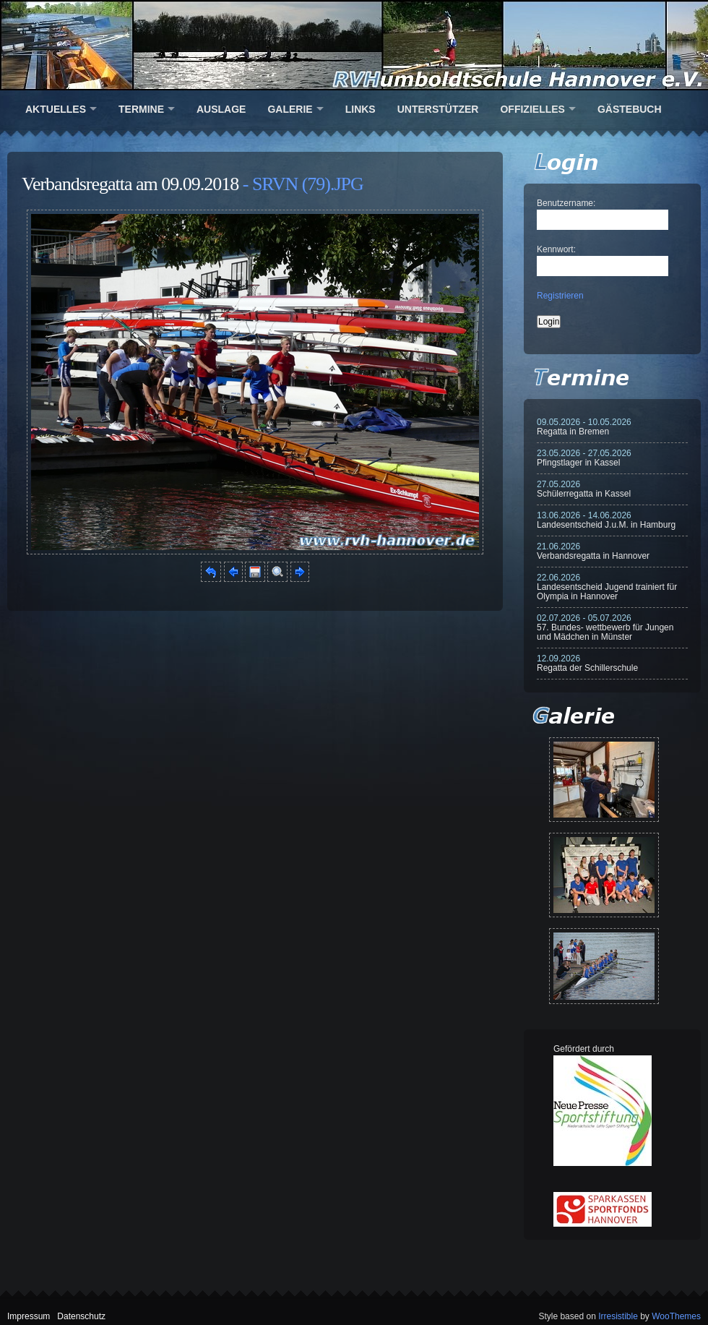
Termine (141, 109)
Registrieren (560, 296)
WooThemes (676, 1316)
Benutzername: (566, 203)
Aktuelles (55, 109)
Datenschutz (81, 1316)
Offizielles (532, 109)
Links (360, 109)
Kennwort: (556, 249)
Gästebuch (629, 109)
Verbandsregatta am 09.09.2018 (130, 183)
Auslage (221, 109)
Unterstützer (438, 109)
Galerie (289, 109)
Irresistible (618, 1316)
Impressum (28, 1316)
